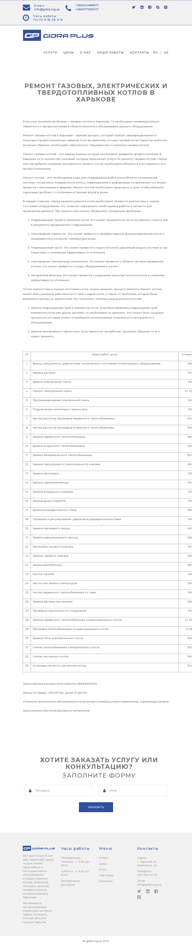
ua (166, 52)
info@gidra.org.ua (47, 9)
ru (155, 52)
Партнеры (106, 875)
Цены (68, 52)
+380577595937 (87, 9)
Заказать (96, 807)
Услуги (50, 52)
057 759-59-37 (147, 875)
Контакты (139, 52)
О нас (85, 52)
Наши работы (110, 52)
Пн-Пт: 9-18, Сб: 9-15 (48, 20)
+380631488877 (87, 5)
